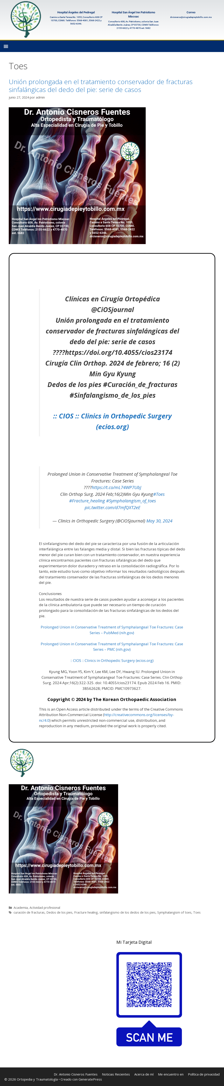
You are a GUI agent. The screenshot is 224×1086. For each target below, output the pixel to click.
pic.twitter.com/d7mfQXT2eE (112, 507)
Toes (197, 912)
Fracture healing (86, 912)
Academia (21, 908)
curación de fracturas (29, 912)
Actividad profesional (45, 908)
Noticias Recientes (116, 1074)
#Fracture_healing (87, 501)
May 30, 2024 (159, 521)
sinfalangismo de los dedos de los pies (128, 912)
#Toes (159, 494)
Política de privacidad (204, 1074)
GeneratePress (90, 1079)
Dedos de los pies (59, 912)
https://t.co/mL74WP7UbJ (116, 487)
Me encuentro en (171, 1074)
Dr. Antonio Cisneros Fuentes (76, 1074)
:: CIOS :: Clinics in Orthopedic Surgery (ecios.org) (112, 660)
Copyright (58, 699)
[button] (5, 46)
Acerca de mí (144, 1074)
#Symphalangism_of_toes (131, 501)
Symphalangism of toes (174, 912)
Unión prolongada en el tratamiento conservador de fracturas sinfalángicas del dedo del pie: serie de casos (100, 85)
